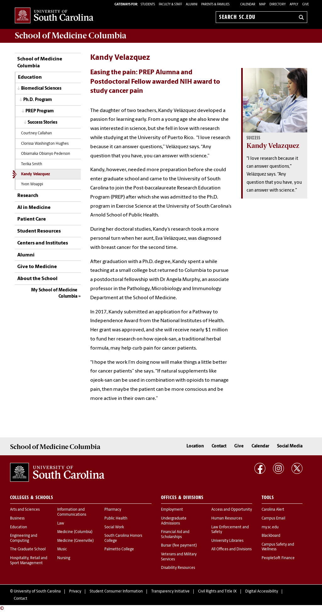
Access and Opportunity (231, 510)
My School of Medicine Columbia (54, 293)
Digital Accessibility (261, 591)
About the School (37, 278)
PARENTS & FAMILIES (215, 4)
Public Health (115, 518)
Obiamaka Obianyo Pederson (45, 154)
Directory (277, 4)
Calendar (247, 4)
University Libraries (227, 541)
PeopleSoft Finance (278, 558)
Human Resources (226, 518)
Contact (219, 446)
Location (195, 446)
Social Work (114, 527)
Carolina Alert (273, 510)
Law (60, 523)
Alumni (26, 255)
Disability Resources (178, 568)
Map (262, 4)
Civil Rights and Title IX (217, 591)
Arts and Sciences (25, 510)
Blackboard (271, 536)
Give (305, 4)
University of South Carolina (37, 591)
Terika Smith (31, 164)
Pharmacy (112, 510)
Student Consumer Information (116, 591)
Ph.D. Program (37, 100)
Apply (294, 4)
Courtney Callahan (36, 133)
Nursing (63, 558)
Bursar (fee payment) (179, 545)
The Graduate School (28, 549)
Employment (172, 510)
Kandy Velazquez (35, 174)
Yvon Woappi (32, 184)
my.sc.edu (270, 527)
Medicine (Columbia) (74, 532)
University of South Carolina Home (54, 16)
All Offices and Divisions (231, 549)
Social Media (290, 446)
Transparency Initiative (170, 591)
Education (30, 77)
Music (62, 549)
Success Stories (42, 122)
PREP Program (39, 111)
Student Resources (39, 231)
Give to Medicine (37, 266)
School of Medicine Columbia (70, 35)
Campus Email (273, 518)
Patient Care (31, 219)
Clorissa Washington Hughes (45, 144)
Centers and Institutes (42, 243)
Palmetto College (119, 549)
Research (27, 195)
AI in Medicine (34, 207)
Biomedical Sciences (41, 88)
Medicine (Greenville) (75, 541)
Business (17, 518)
